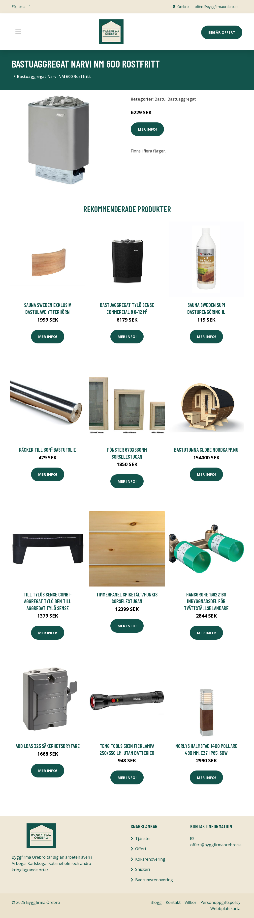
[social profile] (29, 6)
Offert (140, 848)
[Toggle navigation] (18, 32)
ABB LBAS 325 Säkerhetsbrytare (48, 746)
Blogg (156, 902)
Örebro (183, 6)
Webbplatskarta (225, 908)
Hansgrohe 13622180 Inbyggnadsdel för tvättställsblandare (206, 601)
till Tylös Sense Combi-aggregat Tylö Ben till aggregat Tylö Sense (48, 601)
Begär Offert (221, 32)
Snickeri (142, 869)
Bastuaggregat (181, 99)
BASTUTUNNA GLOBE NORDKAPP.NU (206, 449)
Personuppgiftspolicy (220, 902)
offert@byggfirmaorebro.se (216, 6)
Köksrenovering (150, 859)
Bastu (160, 99)
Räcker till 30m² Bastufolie (47, 449)
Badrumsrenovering (154, 879)
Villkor (190, 902)
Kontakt (173, 902)
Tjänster (143, 838)
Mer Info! (147, 129)
